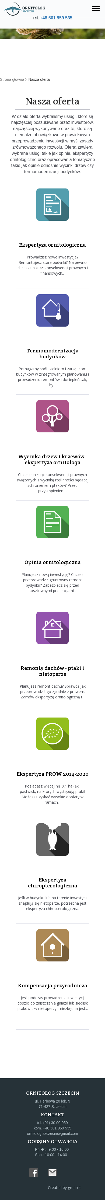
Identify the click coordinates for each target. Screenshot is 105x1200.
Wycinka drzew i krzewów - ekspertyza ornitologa (52, 459)
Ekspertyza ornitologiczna (52, 244)
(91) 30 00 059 (55, 1123)
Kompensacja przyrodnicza (52, 985)
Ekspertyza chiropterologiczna (52, 882)
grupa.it (74, 1187)
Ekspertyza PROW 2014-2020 (53, 773)
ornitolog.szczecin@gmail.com (52, 1133)
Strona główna (12, 79)
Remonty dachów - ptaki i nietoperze (52, 670)
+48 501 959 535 (56, 18)
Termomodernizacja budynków (52, 353)
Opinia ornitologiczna (52, 562)
